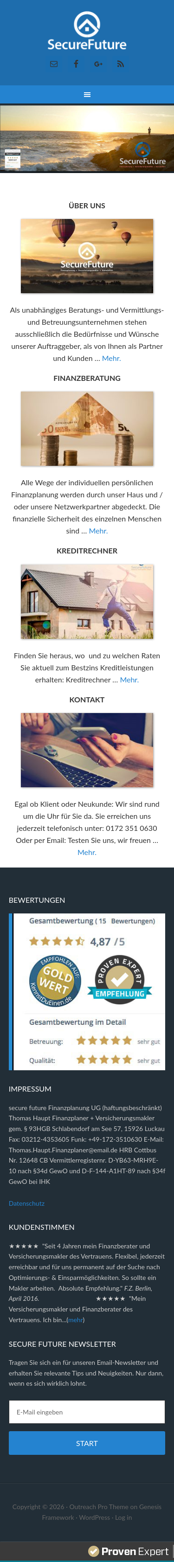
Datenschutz (27, 1203)
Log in (123, 1517)
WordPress (94, 1517)
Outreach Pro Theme (99, 1507)
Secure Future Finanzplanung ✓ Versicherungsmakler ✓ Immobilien (87, 32)
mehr (75, 1320)
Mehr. (111, 358)
